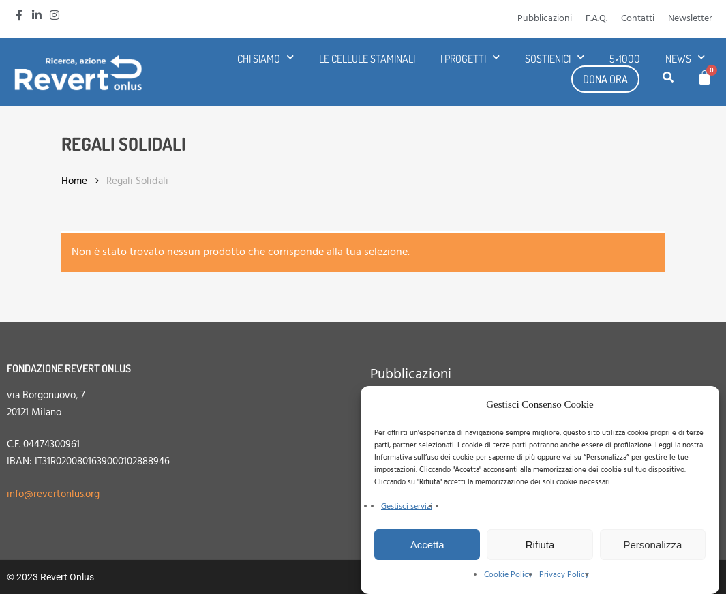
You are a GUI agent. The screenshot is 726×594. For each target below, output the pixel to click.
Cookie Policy (508, 575)
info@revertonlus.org (53, 494)
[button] (668, 78)
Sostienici (554, 58)
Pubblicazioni (544, 19)
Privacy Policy (564, 575)
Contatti (637, 19)
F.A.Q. (596, 19)
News (685, 58)
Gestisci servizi (406, 507)
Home (74, 181)
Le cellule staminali (367, 58)
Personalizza (652, 544)
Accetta (427, 544)
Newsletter (690, 19)
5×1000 (624, 58)
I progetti (470, 58)
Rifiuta (540, 544)
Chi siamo (265, 58)
